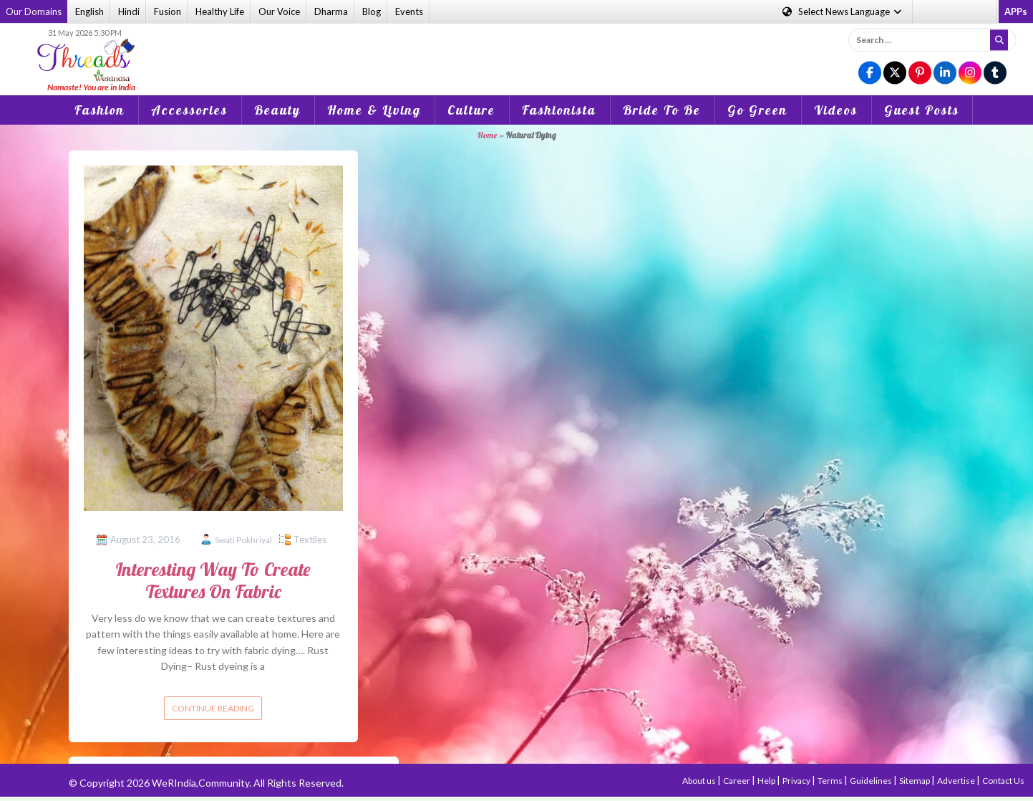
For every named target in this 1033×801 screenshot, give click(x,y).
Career (737, 780)
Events (409, 11)
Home (487, 135)
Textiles (310, 539)
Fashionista (559, 110)
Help (767, 780)
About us (699, 780)
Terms (831, 780)
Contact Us (1003, 780)
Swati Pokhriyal (243, 539)
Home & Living (374, 110)
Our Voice (279, 11)
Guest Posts (921, 110)
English (89, 11)
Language (843, 11)
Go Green (757, 110)
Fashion (99, 110)
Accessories (189, 110)
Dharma (331, 11)
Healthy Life (219, 11)
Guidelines (871, 780)
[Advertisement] (516, 49)
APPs (1015, 11)
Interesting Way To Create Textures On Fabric (213, 580)
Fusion (167, 11)
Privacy (797, 780)
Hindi (129, 11)
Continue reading (213, 708)
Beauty (277, 110)
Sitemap (915, 780)
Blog (371, 11)
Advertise (956, 780)
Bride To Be (662, 110)
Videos (836, 110)
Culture (471, 110)
